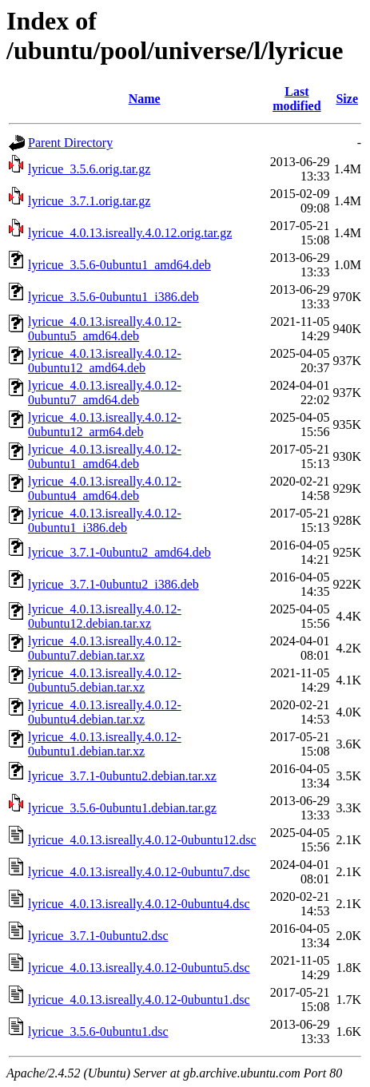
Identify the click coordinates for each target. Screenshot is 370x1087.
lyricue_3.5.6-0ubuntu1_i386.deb (113, 296)
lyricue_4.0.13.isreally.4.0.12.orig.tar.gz (130, 233)
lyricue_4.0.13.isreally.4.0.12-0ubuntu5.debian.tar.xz (104, 680)
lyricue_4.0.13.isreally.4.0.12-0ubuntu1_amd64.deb (104, 456)
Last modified (296, 99)
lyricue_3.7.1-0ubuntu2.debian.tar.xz (122, 776)
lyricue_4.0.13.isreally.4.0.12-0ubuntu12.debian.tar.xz (104, 616)
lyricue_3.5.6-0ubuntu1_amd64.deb (119, 265)
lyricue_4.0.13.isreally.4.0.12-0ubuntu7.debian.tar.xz (104, 648)
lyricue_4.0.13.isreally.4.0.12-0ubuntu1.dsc (139, 999)
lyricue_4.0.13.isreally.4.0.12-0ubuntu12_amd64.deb (104, 361)
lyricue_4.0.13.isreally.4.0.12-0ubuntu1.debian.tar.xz (104, 744)
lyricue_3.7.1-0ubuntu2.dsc (98, 935)
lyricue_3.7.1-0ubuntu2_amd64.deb (119, 552)
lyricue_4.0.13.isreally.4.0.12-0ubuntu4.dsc (139, 903)
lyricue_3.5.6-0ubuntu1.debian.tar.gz (122, 808)
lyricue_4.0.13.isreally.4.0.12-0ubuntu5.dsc (139, 967)
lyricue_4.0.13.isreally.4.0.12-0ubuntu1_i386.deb (104, 520)
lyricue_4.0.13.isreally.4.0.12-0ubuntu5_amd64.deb (104, 329)
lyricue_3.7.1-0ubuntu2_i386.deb (113, 584)
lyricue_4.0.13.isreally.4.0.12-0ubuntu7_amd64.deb (104, 393)
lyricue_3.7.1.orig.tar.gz (89, 201)
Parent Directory (70, 142)
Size (347, 98)
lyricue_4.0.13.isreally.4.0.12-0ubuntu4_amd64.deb (104, 488)
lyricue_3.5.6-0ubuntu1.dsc (98, 1031)
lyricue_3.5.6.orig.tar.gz (89, 169)
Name (145, 98)
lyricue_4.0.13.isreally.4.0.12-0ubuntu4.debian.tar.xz (104, 712)
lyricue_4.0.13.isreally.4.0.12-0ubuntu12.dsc (142, 840)
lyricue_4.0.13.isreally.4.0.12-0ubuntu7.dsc (139, 872)
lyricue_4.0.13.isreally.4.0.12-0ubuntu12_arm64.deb (104, 424)
